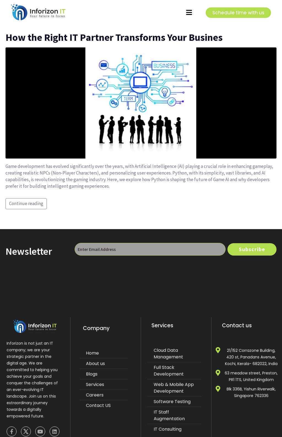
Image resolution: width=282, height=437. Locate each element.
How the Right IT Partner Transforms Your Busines (114, 37)
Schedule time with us (238, 12)
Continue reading (26, 203)
